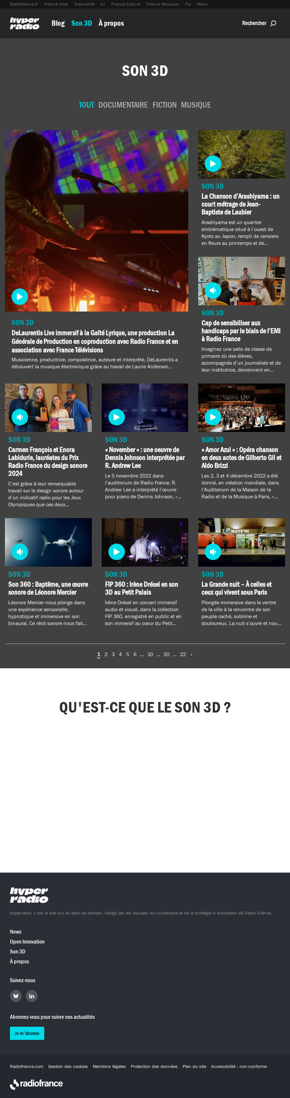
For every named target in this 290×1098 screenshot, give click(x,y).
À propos (111, 23)
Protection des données (154, 1066)
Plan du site (194, 1066)
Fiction (165, 105)
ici (103, 4)
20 (166, 654)
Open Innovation (27, 941)
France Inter (56, 4)
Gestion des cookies (68, 1066)
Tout (86, 105)
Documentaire (123, 105)
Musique (196, 105)
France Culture (125, 4)
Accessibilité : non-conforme (239, 1066)
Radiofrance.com (26, 1066)
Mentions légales (109, 1066)
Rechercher (259, 23)
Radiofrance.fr (24, 4)
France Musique (163, 4)
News (15, 931)
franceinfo (84, 4)
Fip (188, 4)
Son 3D (81, 23)
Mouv (202, 4)
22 (183, 654)
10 (150, 654)
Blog (58, 23)
